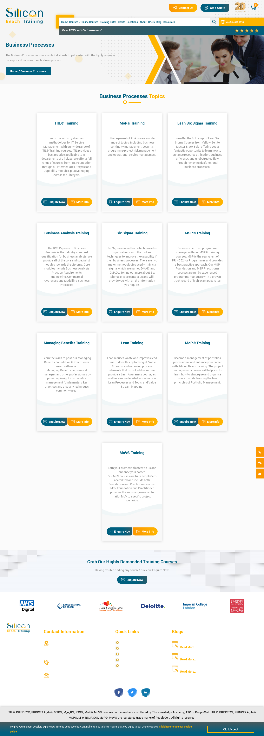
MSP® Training (197, 232)
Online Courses (89, 22)
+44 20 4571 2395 (232, 22)
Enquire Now (54, 202)
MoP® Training (197, 342)
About (143, 22)
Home (64, 22)
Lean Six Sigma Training (197, 123)
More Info (80, 202)
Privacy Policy (130, 643)
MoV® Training (132, 452)
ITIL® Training (66, 123)
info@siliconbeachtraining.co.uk (72, 680)
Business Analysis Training (66, 232)
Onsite (121, 22)
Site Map (126, 648)
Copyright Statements (135, 660)
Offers (151, 22)
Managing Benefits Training (67, 342)
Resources (169, 22)
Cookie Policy (129, 666)
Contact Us (183, 8)
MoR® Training (132, 123)
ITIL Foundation (81, 163)
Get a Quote (215, 8)
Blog (158, 22)
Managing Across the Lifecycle (71, 173)
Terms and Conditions (135, 654)
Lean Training (132, 342)
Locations (132, 22)
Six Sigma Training (132, 232)
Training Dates (108, 22)
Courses (74, 22)
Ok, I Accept (230, 729)
